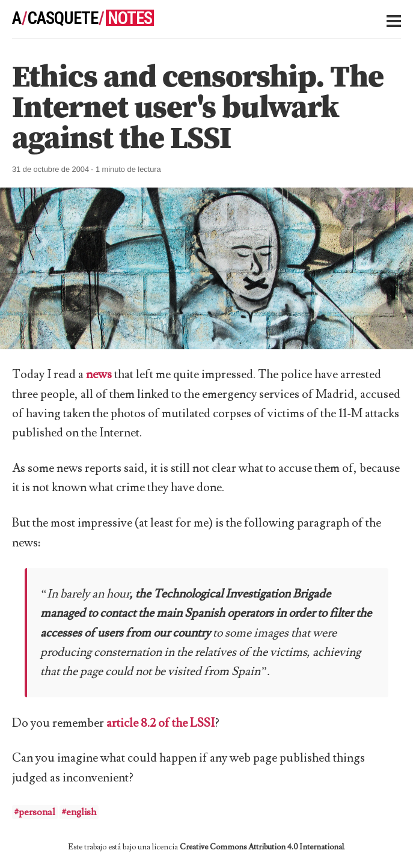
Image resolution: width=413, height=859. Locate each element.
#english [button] (79, 812)
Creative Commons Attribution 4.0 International (262, 847)
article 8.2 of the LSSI (160, 723)
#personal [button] (34, 812)
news (99, 374)
